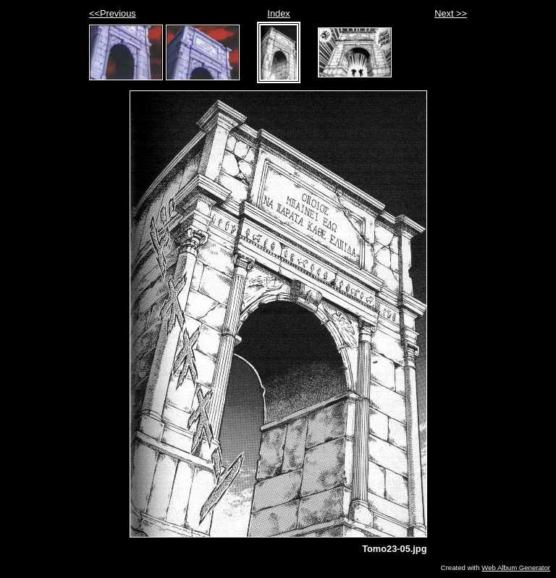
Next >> (450, 13)
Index (278, 13)
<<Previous (112, 13)
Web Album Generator (515, 567)
